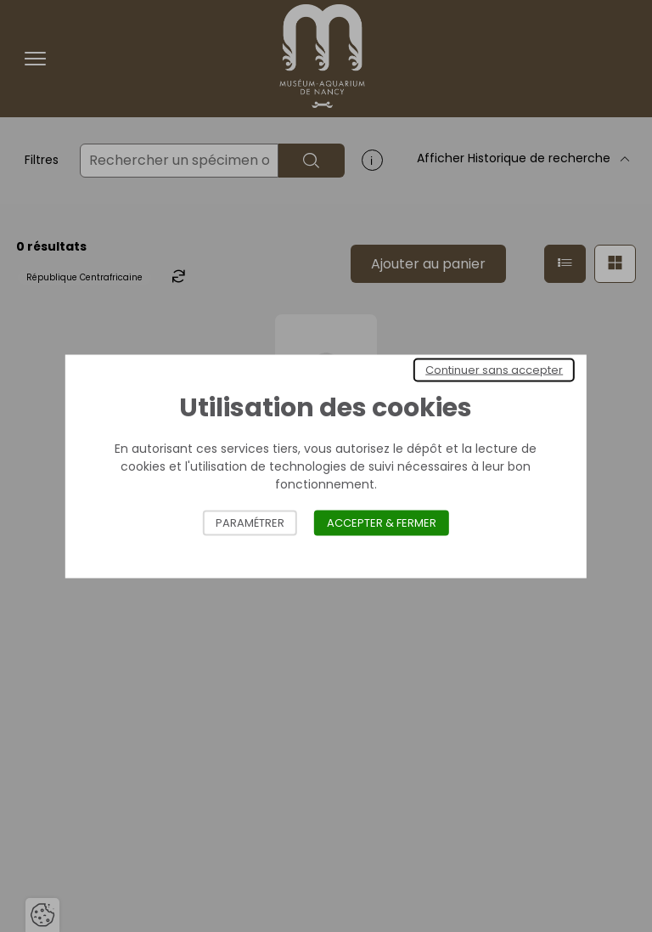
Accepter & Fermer (381, 522)
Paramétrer (250, 522)
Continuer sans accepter (494, 369)
